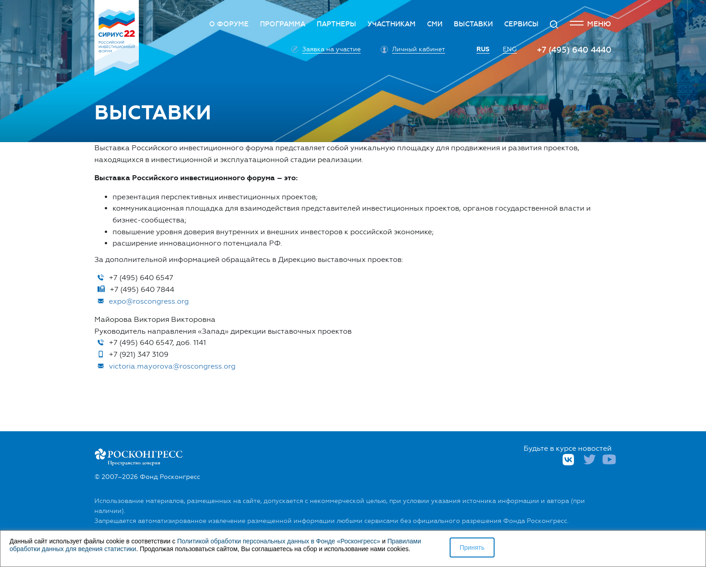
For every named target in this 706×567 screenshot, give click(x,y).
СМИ (434, 24)
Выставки (473, 24)
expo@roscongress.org (149, 301)
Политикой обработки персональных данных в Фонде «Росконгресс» (278, 541)
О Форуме (229, 24)
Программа (282, 24)
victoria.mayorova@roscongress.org (172, 366)
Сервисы (521, 24)
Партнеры (336, 24)
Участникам (392, 24)
